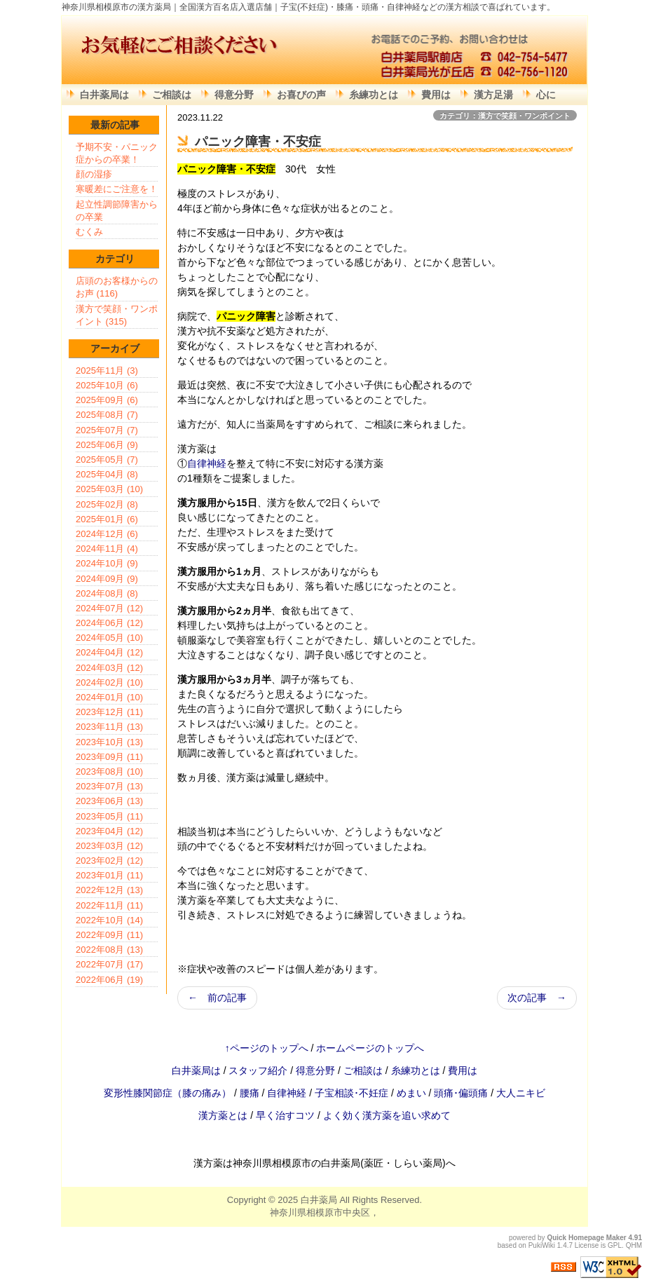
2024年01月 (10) (109, 697)
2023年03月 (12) (109, 846)
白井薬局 (319, 1200)
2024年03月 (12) (109, 667)
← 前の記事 (217, 997)
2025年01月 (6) (107, 519)
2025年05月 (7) (107, 459)
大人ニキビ (520, 1093)
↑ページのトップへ (266, 1048)
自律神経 (206, 463)
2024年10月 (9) (107, 563)
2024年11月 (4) (107, 548)
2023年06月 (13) (109, 801)
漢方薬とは (222, 1115)
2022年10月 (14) (109, 920)
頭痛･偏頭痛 (462, 1093)
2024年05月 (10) (109, 637)
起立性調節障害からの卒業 (117, 210)
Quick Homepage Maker (586, 1238)
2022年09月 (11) (109, 935)
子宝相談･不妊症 (351, 1093)
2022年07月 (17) (109, 964)
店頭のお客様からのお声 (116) (117, 287)
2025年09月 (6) (107, 400)
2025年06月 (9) (107, 445)
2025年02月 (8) (107, 504)
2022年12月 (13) (109, 890)
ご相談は (171, 94)
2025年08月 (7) (107, 414)
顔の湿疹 (94, 174)
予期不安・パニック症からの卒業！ (117, 153)
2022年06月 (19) (109, 979)
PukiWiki (541, 1245)
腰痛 (251, 1093)
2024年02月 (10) (109, 682)
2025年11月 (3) (107, 370)
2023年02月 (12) (109, 860)
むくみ (89, 231)
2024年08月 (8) (107, 593)
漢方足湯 (493, 94)
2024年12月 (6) (107, 534)
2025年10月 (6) (107, 385)
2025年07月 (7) (107, 430)
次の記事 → (536, 997)
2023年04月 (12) (109, 831)
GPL (615, 1245)
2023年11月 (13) (109, 726)
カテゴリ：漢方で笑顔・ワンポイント (505, 115)
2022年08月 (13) (109, 949)
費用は (436, 94)
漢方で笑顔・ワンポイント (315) (117, 315)
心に (546, 94)
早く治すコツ (285, 1115)
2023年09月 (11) (109, 757)
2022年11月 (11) (109, 905)
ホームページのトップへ (370, 1048)
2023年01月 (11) (109, 875)
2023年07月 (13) (109, 786)
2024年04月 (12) (109, 652)
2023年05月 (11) (109, 816)
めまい (413, 1093)
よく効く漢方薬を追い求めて (387, 1115)
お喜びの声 (301, 94)
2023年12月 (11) (109, 712)
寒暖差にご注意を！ (117, 189)
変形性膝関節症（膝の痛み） (169, 1093)
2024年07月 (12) (109, 608)
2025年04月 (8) (107, 474)
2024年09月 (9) (107, 578)
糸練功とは (373, 94)
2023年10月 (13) (109, 742)
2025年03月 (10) (109, 489)
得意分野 (234, 94)
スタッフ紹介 (257, 1070)
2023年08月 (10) (109, 771)
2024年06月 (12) (109, 623)
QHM (634, 1245)
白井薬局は (104, 94)
